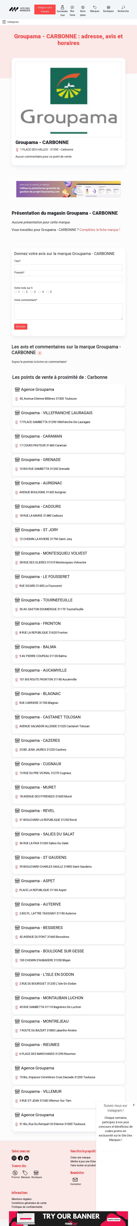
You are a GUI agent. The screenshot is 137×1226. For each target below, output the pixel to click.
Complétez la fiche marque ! (99, 230)
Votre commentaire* (25, 300)
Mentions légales (22, 1199)
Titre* (17, 261)
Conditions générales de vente (29, 1203)
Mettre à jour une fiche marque (87, 1161)
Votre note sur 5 (23, 287)
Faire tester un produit (83, 1165)
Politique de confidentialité (27, 1206)
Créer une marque (80, 1157)
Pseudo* (19, 272)
